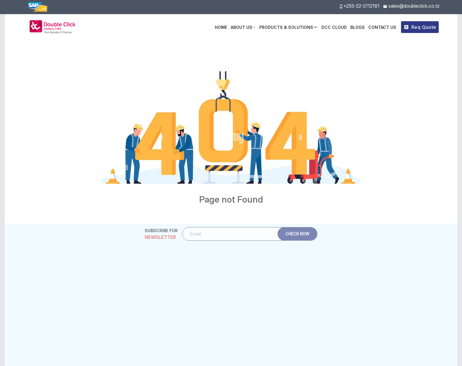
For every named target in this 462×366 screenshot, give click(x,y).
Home (221, 27)
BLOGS (357, 27)
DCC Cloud (334, 27)
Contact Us (382, 27)
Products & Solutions (288, 27)
